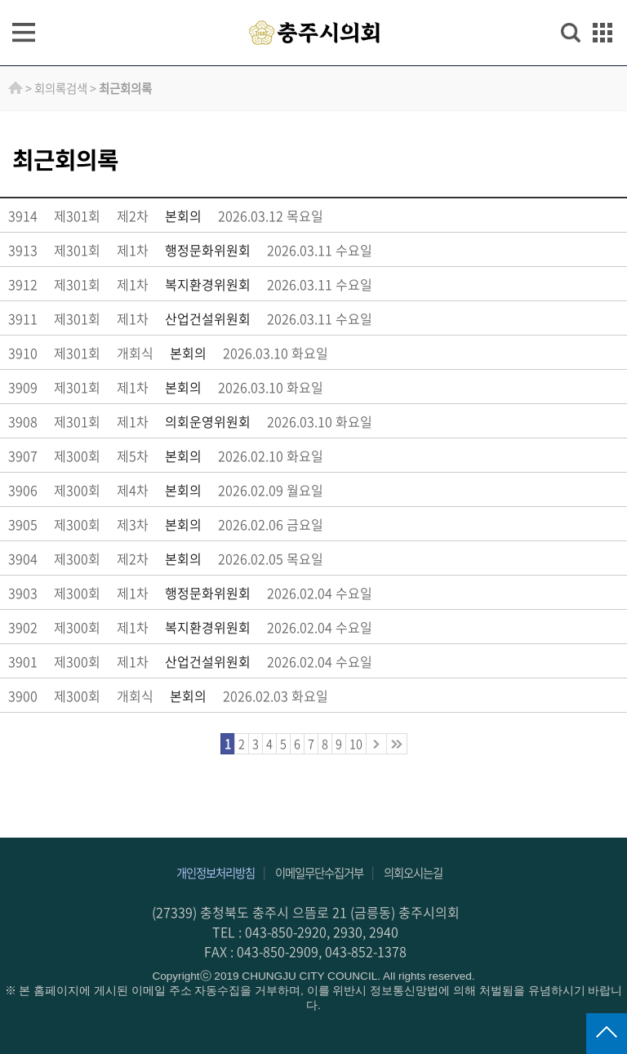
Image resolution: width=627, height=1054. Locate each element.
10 (355, 744)
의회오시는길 (413, 873)
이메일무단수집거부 (319, 873)
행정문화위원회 (208, 250)
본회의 (183, 215)
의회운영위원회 (208, 421)
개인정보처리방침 (215, 873)
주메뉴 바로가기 (313, 1)
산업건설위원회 (208, 318)
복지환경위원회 (208, 284)
